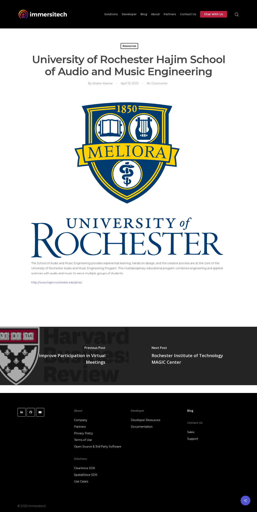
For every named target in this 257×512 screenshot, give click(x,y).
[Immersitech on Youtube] (40, 412)
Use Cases (81, 481)
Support (192, 438)
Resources (129, 46)
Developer (129, 14)
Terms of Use (83, 440)
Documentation (142, 426)
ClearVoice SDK (84, 468)
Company (80, 420)
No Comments (157, 83)
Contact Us (188, 14)
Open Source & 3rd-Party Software (97, 446)
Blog (143, 14)
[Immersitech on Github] (31, 412)
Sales (190, 432)
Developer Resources (145, 420)
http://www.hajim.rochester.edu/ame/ (56, 282)
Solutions (111, 14)
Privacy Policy (83, 433)
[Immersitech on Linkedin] (22, 412)
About (155, 14)
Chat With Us (213, 14)
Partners (170, 14)
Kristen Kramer (103, 83)
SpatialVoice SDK (85, 475)
